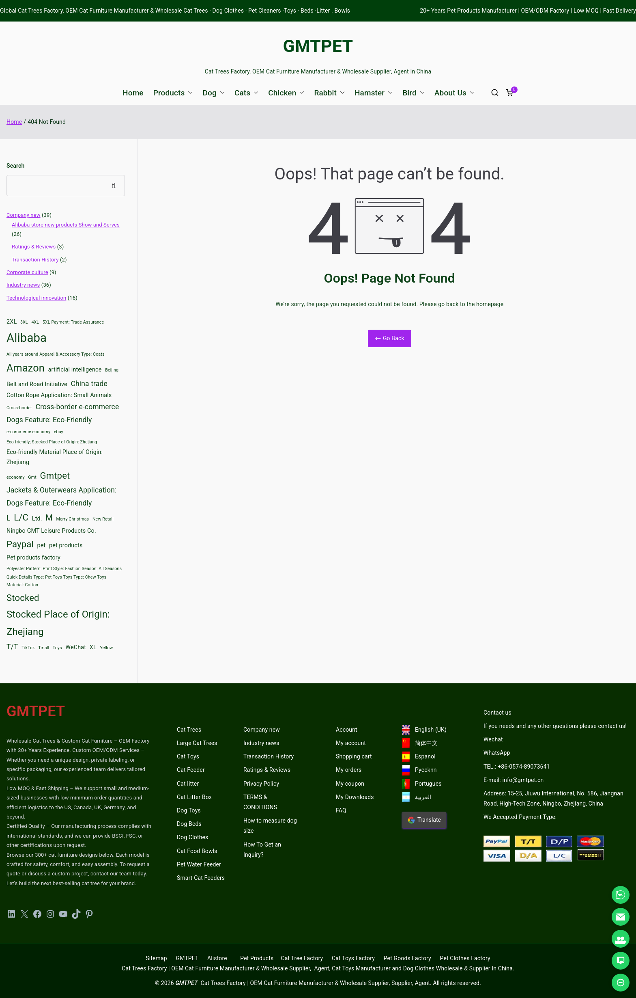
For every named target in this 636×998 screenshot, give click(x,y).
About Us (454, 93)
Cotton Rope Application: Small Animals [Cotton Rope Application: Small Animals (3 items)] (59, 395)
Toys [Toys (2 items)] (57, 647)
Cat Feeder (191, 770)
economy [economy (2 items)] (15, 477)
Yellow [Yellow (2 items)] (106, 647)
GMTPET (318, 46)
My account (351, 743)
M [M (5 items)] (49, 518)
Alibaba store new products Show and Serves (66, 225)
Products (173, 93)
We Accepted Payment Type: (519, 817)
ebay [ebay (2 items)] (58, 431)
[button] (189, 93)
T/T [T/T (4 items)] (12, 647)
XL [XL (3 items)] (93, 647)
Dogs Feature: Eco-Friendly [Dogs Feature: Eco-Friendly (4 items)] (49, 420)
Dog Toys (189, 810)
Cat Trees (189, 729)
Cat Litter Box (194, 797)
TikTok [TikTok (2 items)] (28, 647)
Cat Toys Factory (353, 958)
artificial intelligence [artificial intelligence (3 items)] (75, 369)
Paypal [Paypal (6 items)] (20, 544)
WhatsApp (496, 753)
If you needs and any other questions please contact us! (555, 726)
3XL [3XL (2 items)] (24, 322)
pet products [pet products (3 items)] (65, 545)
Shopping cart (354, 756)
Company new (23, 215)
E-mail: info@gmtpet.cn (513, 780)
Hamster (374, 93)
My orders (348, 770)
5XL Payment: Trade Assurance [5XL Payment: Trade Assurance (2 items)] (73, 322)
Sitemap (156, 958)
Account (346, 729)
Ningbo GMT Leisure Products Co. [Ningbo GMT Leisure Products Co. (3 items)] (51, 530)
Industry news (23, 285)
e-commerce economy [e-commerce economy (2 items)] (28, 431)
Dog (213, 93)
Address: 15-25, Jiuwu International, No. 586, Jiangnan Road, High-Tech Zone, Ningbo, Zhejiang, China (553, 798)
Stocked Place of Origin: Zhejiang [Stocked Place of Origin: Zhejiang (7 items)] (58, 623)
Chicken (286, 93)
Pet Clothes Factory (465, 958)
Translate (424, 820)
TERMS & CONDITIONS (260, 802)
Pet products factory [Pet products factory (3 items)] (33, 557)
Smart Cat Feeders (201, 878)
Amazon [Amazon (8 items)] (25, 368)
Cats (246, 93)
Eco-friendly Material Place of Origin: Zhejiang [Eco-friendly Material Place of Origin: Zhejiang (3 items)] (54, 457)
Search (15, 165)
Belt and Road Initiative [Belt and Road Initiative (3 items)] (36, 384)
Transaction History (35, 260)
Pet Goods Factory (407, 958)
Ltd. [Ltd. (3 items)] (37, 518)
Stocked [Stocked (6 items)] (22, 597)
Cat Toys (188, 756)
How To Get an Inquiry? (262, 849)
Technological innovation (36, 298)
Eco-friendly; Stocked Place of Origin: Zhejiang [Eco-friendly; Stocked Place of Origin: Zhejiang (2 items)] (51, 442)
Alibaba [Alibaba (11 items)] (26, 338)
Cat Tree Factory (302, 958)
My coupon (350, 783)
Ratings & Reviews (34, 247)
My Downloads (355, 797)
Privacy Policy (261, 783)
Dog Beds (189, 824)
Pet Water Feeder (199, 864)
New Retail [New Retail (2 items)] (103, 519)
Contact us (497, 712)
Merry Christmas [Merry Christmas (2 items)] (72, 519)
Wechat (493, 739)
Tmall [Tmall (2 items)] (43, 647)
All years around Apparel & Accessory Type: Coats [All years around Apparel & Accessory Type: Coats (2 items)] (55, 354)
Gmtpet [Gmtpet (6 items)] (55, 475)
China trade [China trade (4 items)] (89, 384)
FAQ (341, 810)
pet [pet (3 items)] (41, 545)
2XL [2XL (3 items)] (11, 321)
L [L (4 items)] (8, 518)
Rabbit (329, 93)
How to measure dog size (270, 825)
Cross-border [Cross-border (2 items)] (19, 407)
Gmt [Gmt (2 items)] (32, 477)
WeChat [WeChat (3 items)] (75, 647)
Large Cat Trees (197, 743)
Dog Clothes (192, 837)
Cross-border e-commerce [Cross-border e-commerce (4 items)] (77, 407)
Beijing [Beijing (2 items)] (111, 370)
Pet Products (256, 958)
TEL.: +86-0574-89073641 (516, 766)
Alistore (217, 958)
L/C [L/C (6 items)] (21, 517)
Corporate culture (27, 272)
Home (133, 93)
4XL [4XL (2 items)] (35, 322)
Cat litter (188, 783)
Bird (413, 93)
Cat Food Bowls (197, 851)
